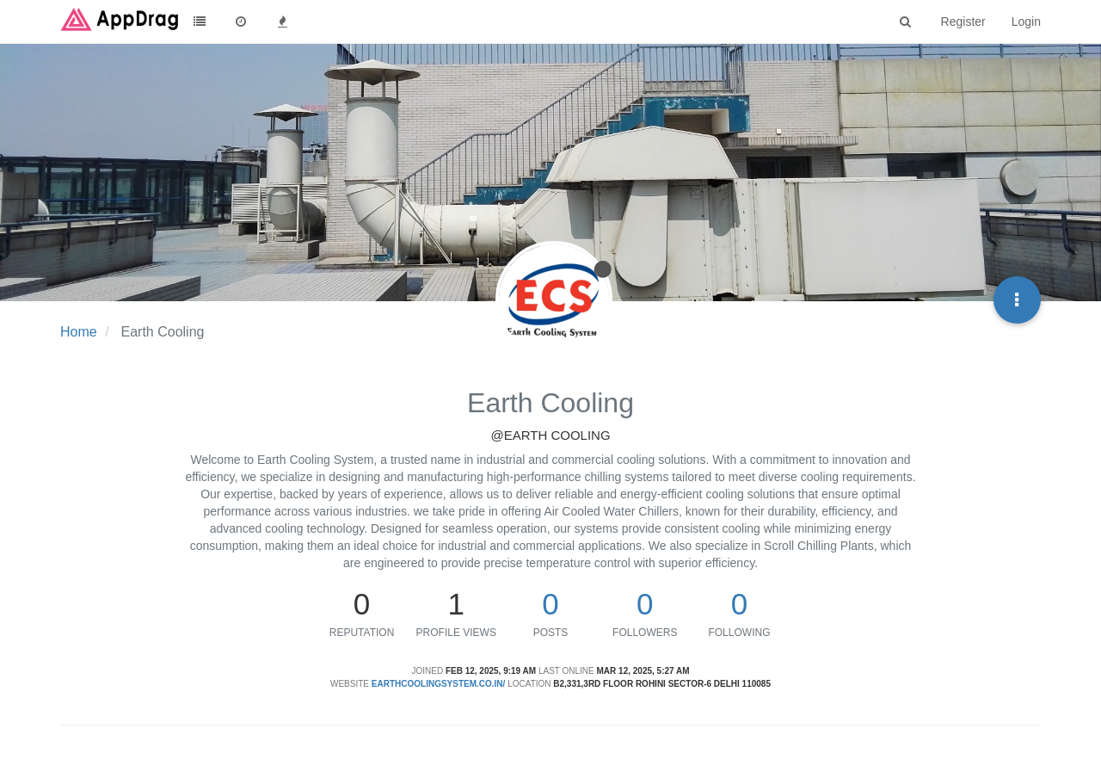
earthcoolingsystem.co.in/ (439, 684)
